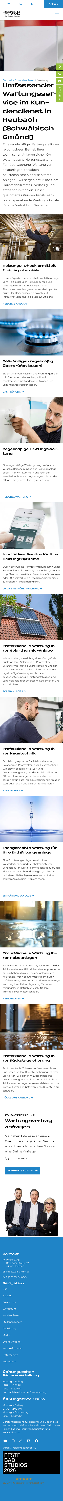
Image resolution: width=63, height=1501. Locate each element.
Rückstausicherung (16, 1097)
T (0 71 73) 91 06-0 (20, 4)
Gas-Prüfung (12, 391)
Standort (9, 4)
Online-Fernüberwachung (21, 588)
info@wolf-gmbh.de (32, 4)
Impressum (9, 1361)
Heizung (7, 1295)
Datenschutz (10, 1354)
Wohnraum (9, 1308)
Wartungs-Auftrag (21, 1170)
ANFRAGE (59, 93)
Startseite (8, 80)
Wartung (42, 80)
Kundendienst (26, 80)
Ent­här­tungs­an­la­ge (17, 895)
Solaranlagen (13, 691)
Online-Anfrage (11, 1341)
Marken (7, 1335)
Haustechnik (11, 790)
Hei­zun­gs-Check (14, 303)
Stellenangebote (12, 1321)
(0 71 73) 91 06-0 (17, 1158)
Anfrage (53, 4)
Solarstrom (9, 1302)
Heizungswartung (15, 496)
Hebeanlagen (12, 998)
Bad (5, 1288)
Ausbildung (9, 1328)
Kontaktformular (13, 1348)
